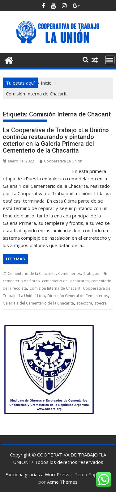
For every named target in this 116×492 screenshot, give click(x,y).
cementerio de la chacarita (65, 281)
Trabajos (91, 273)
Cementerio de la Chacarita (32, 273)
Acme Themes (62, 482)
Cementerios (69, 273)
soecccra (84, 303)
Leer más (15, 259)
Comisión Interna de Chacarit (54, 288)
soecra (101, 303)
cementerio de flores (21, 281)
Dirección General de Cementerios (77, 295)
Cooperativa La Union (61, 161)
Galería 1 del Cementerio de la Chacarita (38, 303)
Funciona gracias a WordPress (37, 474)
